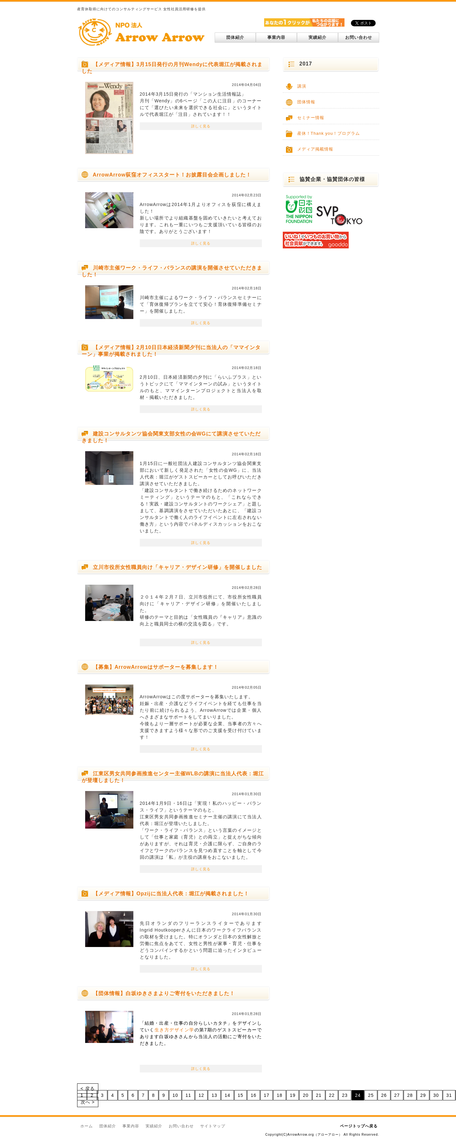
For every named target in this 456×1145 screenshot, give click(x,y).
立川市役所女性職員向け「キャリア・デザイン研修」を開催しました (177, 567)
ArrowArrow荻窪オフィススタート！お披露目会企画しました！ (172, 174)
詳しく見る (200, 126)
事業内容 (276, 37)
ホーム (86, 1126)
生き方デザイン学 (174, 1029)
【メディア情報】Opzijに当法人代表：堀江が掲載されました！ (171, 893)
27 (397, 1095)
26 (384, 1095)
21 (319, 1095)
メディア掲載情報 (315, 149)
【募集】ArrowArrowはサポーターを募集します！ (156, 667)
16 (253, 1095)
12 (201, 1095)
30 (436, 1095)
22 (332, 1095)
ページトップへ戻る (359, 1126)
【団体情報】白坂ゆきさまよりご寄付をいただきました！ (164, 993)
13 (214, 1095)
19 (293, 1095)
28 (410, 1095)
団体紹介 (235, 37)
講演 (301, 86)
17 (267, 1095)
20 (305, 1095)
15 (241, 1095)
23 (345, 1095)
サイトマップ (212, 1126)
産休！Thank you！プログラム (328, 133)
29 (423, 1095)
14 (227, 1095)
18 (279, 1095)
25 (371, 1095)
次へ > (88, 1102)
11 (188, 1095)
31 (449, 1095)
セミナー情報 (310, 117)
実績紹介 (317, 37)
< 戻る (88, 1088)
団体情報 (306, 101)
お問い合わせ (358, 37)
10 (175, 1095)
